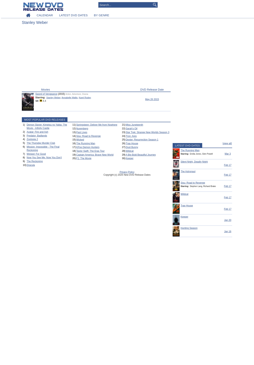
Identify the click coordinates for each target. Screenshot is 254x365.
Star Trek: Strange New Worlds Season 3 (147, 132)
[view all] (227, 143)
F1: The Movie (83, 158)
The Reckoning (35, 161)
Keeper (130, 158)
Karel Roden (85, 97)
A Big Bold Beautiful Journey (141, 154)
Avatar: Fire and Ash (37, 132)
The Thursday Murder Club (41, 143)
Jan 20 (227, 220)
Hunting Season (189, 228)
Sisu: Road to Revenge (88, 136)
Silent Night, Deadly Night (194, 161)
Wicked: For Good (36, 154)
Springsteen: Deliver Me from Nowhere (96, 124)
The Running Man (85, 143)
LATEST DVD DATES (73, 15)
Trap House (132, 143)
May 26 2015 (152, 99)
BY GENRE (101, 15)
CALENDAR (45, 15)
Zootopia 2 (32, 139)
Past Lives (81, 132)
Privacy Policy (127, 172)
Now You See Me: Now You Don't (44, 157)
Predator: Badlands (37, 135)
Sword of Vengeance (46, 94)
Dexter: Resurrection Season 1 (142, 139)
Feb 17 (227, 165)
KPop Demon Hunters (87, 147)
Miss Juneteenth (134, 124)
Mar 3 (228, 153)
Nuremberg (82, 128)
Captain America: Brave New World (95, 154)
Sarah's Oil (131, 128)
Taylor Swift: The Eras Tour (90, 151)
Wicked (80, 139)
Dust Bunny (132, 147)
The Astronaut (188, 171)
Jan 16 (227, 231)
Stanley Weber (53, 97)
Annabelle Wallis (70, 97)
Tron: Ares (131, 136)
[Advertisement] (96, 57)
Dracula (31, 165)
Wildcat (130, 151)
